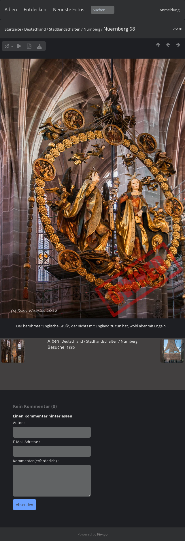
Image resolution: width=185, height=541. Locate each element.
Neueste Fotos (68, 9)
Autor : (18, 422)
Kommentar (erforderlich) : (35, 460)
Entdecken (35, 9)
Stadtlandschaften (64, 29)
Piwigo (102, 534)
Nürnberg (92, 29)
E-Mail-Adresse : (26, 441)
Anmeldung (170, 9)
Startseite (13, 29)
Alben (11, 9)
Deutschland (35, 29)
